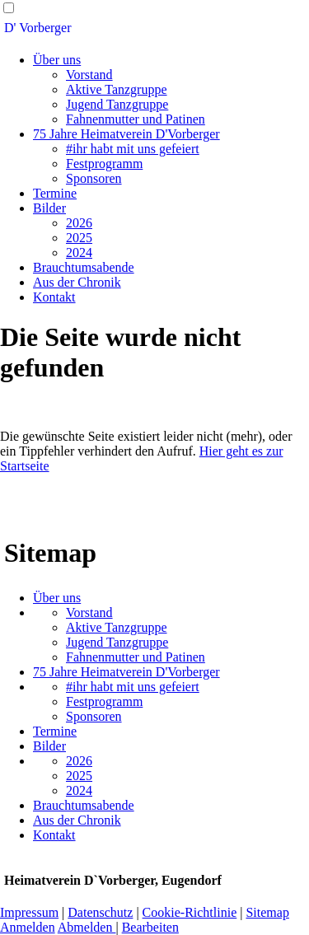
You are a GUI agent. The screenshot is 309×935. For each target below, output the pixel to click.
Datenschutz (100, 912)
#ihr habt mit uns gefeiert (132, 149)
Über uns (57, 60)
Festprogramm (104, 164)
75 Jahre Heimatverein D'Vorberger (126, 134)
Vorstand (89, 75)
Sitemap (267, 912)
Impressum (29, 912)
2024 (79, 252)
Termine (55, 193)
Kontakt (54, 297)
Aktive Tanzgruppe (116, 89)
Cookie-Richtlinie (190, 912)
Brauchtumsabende (83, 267)
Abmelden (87, 927)
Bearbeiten (150, 927)
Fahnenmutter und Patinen (135, 119)
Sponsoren (94, 178)
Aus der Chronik (77, 282)
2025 (79, 238)
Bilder (49, 208)
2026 (79, 223)
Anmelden (27, 927)
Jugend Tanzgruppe (117, 104)
